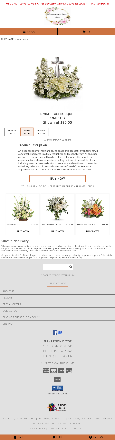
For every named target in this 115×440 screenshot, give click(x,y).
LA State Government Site (71, 423)
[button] (57, 388)
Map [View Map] (57, 437)
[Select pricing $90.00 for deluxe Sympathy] (27, 132)
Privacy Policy (37, 428)
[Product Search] (58, 267)
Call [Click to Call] (19, 437)
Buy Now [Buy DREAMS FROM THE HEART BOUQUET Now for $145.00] (57, 231)
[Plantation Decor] (57, 24)
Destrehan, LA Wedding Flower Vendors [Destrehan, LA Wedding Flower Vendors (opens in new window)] (90, 418)
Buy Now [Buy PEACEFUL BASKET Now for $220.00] (22, 231)
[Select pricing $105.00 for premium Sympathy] (41, 132)
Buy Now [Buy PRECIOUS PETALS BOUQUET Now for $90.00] (92, 231)
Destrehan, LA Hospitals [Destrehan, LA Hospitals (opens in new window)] (51, 418)
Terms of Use (78, 428)
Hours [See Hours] (96, 437)
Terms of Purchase (58, 428)
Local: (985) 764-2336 (57, 356)
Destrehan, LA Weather (42, 423)
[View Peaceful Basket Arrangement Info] (22, 208)
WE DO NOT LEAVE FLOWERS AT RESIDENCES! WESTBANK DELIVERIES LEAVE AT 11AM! (57, 3)
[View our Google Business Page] (60, 333)
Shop (29, 31)
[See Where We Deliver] (57, 283)
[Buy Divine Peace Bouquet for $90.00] (57, 178)
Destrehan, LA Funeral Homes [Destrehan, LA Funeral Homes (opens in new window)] (19, 418)
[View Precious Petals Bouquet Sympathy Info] (92, 208)
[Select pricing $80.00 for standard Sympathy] (12, 132)
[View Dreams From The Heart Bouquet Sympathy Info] (57, 208)
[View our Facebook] (55, 333)
